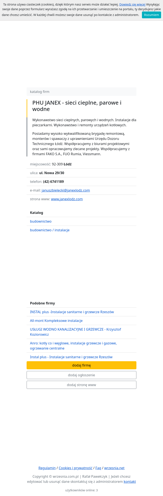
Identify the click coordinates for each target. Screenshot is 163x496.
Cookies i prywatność (75, 468)
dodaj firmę (81, 365)
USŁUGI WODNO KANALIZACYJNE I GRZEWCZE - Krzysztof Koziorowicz (75, 332)
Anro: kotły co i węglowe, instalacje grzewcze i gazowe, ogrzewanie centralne (73, 346)
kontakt (130, 481)
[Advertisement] (81, 54)
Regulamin (47, 468)
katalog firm (39, 91)
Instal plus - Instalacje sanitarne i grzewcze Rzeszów (71, 357)
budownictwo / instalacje (50, 230)
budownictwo (40, 221)
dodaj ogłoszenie (81, 375)
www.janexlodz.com (67, 199)
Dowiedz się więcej (132, 4)
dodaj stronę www (81, 384)
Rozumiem (151, 15)
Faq (98, 468)
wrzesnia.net (114, 468)
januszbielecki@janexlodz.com (66, 190)
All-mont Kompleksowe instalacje (56, 320)
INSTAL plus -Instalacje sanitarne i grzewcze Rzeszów (72, 312)
